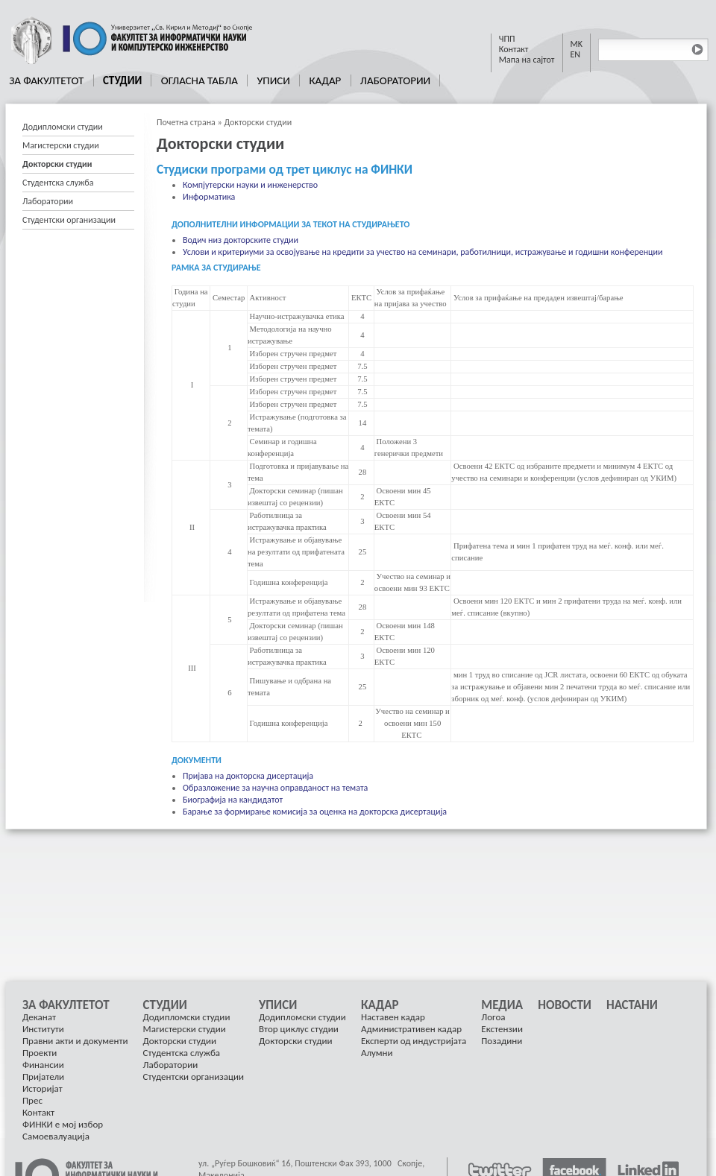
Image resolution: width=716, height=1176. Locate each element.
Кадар (325, 80)
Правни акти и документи (75, 1040)
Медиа (502, 1005)
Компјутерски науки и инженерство (250, 185)
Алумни (377, 1052)
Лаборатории (395, 80)
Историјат (42, 1088)
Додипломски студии (62, 126)
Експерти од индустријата (413, 1040)
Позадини (501, 1040)
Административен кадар (411, 1028)
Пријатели (43, 1076)
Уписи (273, 80)
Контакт (514, 49)
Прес (32, 1100)
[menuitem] (47, 80)
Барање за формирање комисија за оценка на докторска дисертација (315, 811)
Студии (122, 80)
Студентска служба (57, 182)
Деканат (39, 1016)
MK (577, 44)
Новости (564, 1005)
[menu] (78, 174)
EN (576, 54)
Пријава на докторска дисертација (248, 776)
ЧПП (507, 39)
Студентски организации (69, 220)
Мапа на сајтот (527, 59)
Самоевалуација (56, 1136)
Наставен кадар (393, 1016)
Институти (43, 1028)
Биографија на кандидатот (233, 799)
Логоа (493, 1016)
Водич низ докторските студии (240, 240)
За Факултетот (46, 80)
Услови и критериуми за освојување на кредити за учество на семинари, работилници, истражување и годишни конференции (423, 252)
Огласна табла (199, 80)
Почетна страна (186, 122)
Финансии (43, 1064)
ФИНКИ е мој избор (62, 1124)
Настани (632, 1005)
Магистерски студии (60, 145)
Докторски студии (258, 122)
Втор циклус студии (299, 1028)
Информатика (209, 197)
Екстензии (502, 1028)
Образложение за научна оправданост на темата (275, 788)
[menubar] (220, 80)
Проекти (39, 1052)
